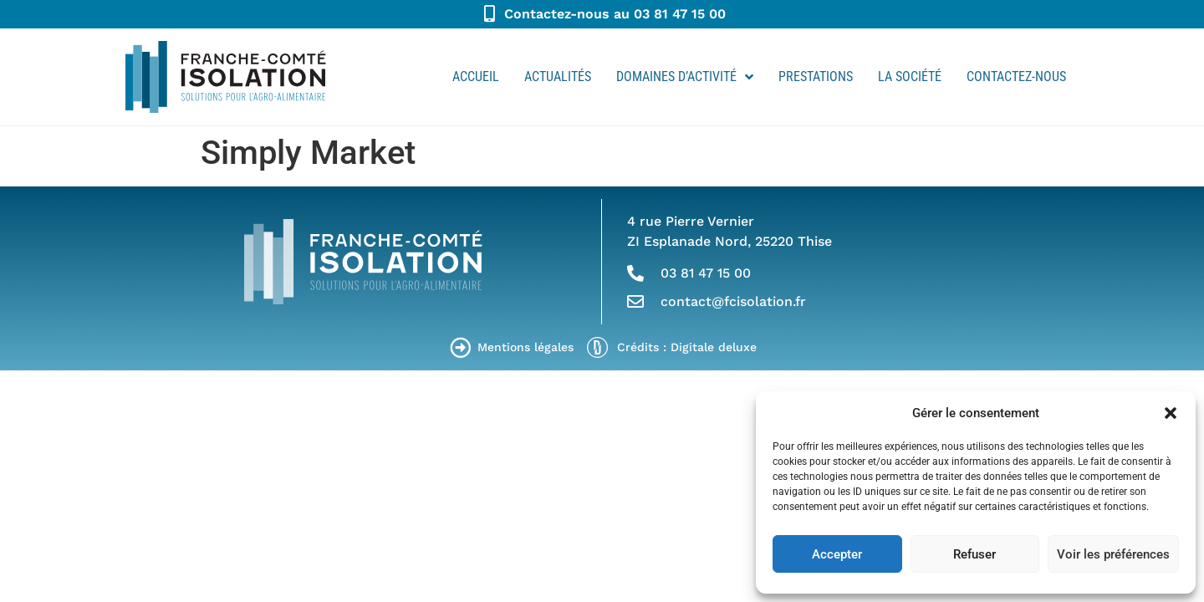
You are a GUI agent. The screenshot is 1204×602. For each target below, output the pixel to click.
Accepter (837, 554)
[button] (1170, 413)
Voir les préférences (1113, 554)
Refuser (974, 554)
